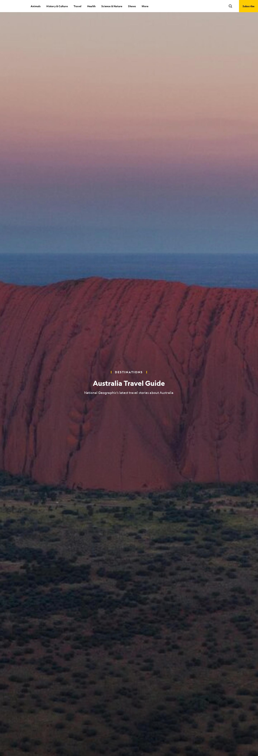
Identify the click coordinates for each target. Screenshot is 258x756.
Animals (35, 6)
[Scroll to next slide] (129, 747)
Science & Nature (111, 6)
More (145, 6)
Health (91, 6)
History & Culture (57, 6)
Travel (77, 6)
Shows (132, 6)
